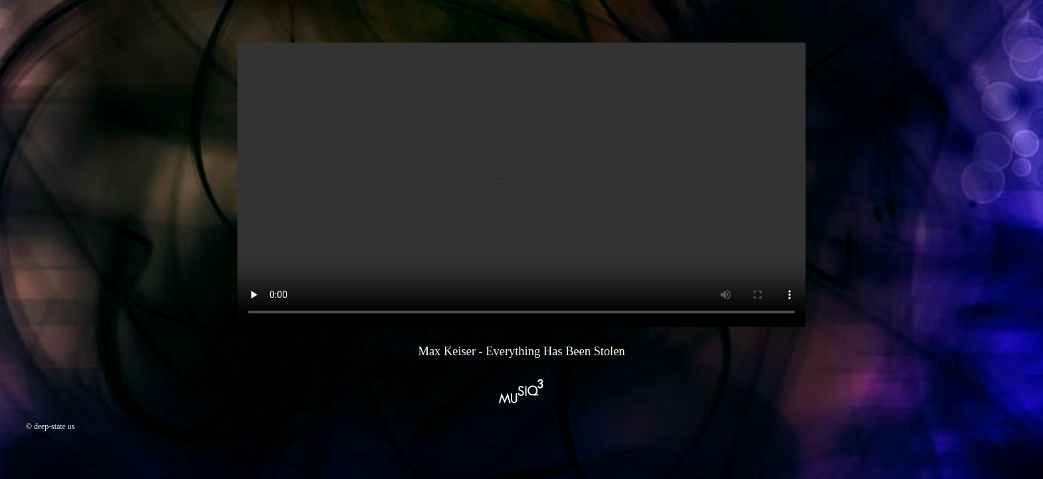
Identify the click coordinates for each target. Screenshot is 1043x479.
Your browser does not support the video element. (521, 185)
